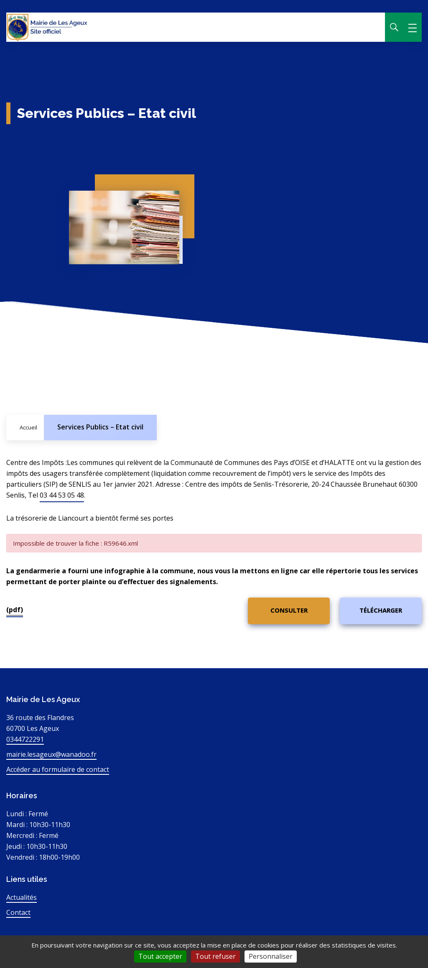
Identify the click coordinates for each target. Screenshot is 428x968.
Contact (18, 912)
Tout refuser (215, 956)
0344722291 (25, 739)
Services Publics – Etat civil (100, 427)
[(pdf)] (289, 611)
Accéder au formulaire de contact (57, 769)
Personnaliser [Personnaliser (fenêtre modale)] (271, 956)
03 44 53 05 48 (62, 495)
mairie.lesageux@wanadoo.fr (51, 754)
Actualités (21, 897)
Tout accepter (160, 956)
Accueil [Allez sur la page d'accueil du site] (28, 427)
